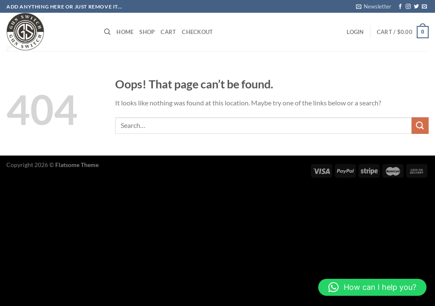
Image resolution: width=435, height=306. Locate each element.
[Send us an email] (424, 7)
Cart (168, 31)
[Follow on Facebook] (400, 7)
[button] (372, 287)
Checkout (197, 31)
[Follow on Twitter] (416, 7)
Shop (147, 31)
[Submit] (420, 125)
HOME (124, 31)
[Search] (107, 32)
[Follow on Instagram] (408, 7)
